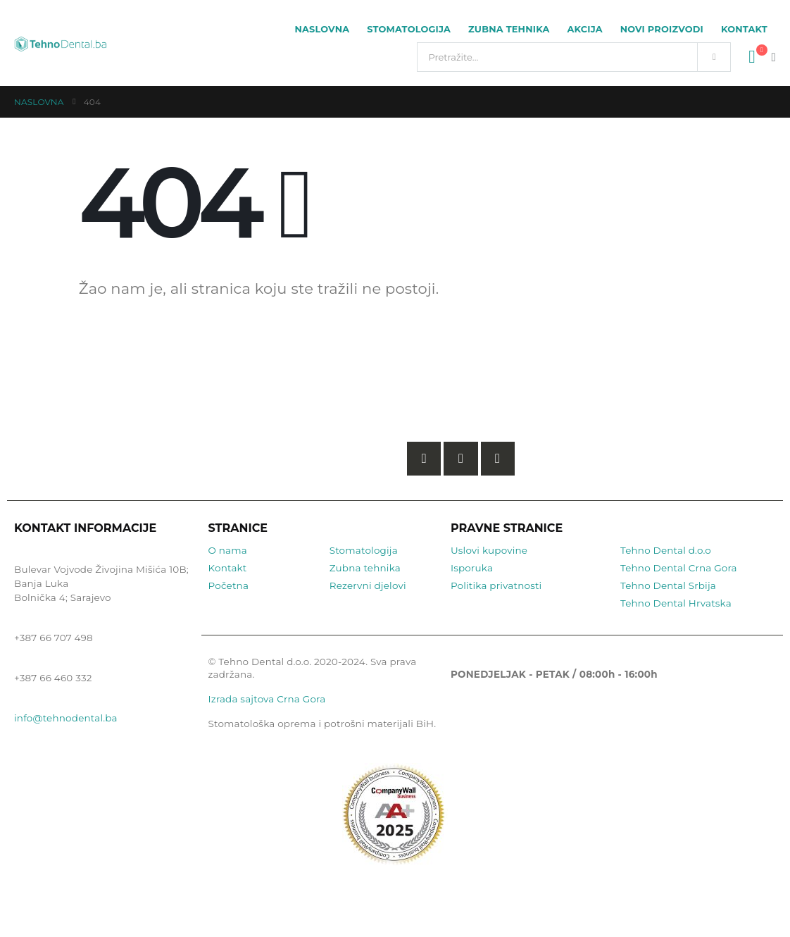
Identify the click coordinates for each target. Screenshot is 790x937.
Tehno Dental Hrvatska (676, 603)
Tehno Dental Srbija (668, 585)
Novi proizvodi (661, 29)
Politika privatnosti (496, 585)
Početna (228, 585)
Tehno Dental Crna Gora (678, 567)
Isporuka (472, 567)
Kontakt (744, 29)
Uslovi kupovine (489, 550)
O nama (227, 550)
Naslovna (321, 29)
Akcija (585, 29)
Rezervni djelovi (368, 585)
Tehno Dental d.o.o (665, 550)
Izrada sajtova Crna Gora (267, 699)
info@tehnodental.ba (66, 718)
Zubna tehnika (508, 29)
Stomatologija (409, 29)
